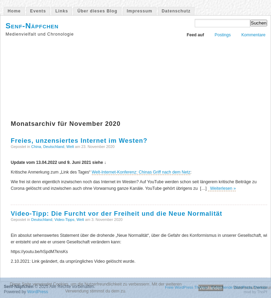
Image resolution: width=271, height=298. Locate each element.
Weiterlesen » (222, 188)
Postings (223, 34)
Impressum (139, 11)
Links (61, 11)
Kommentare (253, 34)
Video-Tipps (64, 219)
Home (14, 11)
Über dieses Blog (97, 11)
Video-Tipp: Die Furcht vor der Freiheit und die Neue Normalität (116, 213)
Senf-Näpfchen (32, 25)
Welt (70, 147)
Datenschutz (176, 11)
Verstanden (210, 287)
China (36, 147)
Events (38, 11)
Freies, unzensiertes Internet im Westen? (79, 140)
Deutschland (53, 147)
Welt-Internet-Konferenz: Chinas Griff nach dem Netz (141, 172)
